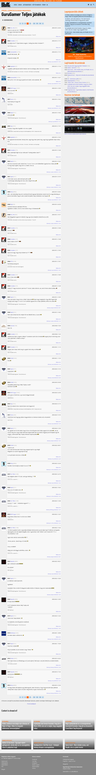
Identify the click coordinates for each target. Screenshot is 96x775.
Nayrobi (12, 561)
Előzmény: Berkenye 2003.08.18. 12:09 (53, 667)
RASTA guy (13, 88)
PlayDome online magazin (9, 756)
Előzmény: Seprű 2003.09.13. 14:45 (54, 270)
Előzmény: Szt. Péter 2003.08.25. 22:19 (53, 469)
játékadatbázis (27, 5)
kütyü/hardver (36, 5)
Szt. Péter (12, 474)
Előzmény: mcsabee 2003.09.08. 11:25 (54, 321)
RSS (2, 766)
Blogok (3, 769)
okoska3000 (13, 52)
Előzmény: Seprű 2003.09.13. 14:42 (54, 199)
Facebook (34, 759)
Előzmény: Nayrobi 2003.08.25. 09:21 (54, 307)
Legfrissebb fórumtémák (74, 62)
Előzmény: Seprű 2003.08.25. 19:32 (54, 483)
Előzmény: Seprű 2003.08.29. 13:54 (54, 423)
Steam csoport (35, 764)
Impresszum (5, 761)
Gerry (11, 191)
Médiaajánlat (5, 763)
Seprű (11, 112)
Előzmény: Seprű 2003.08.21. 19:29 (54, 628)
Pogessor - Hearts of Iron (69, 761)
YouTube (34, 761)
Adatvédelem (5, 764)
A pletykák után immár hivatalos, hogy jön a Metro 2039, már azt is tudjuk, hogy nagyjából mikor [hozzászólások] (80, 86)
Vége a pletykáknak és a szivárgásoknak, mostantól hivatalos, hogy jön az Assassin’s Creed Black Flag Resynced (78, 24)
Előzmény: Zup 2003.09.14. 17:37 (55, 121)
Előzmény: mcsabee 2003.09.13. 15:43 (54, 223)
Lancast (12, 325)
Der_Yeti (12, 28)
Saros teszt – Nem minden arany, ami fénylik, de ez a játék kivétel (78, 32)
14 (40, 23)
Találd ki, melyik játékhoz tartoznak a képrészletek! (79, 56)
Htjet (11, 204)
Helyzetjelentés (71, 80)
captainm (12, 66)
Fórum (4, 10)
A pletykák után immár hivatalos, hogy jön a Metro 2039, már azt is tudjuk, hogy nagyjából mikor (78, 28)
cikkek (20, 5)
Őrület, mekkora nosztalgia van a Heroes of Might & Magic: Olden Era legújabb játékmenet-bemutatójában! (78, 15)
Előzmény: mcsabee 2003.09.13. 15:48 (54, 187)
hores (11, 99)
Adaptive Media (66, 768)
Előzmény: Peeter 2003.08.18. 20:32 (54, 639)
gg (47, 5)
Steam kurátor (35, 766)
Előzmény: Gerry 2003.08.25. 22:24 (54, 458)
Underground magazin (68, 759)
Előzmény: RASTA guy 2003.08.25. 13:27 (53, 509)
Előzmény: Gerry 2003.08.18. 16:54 (54, 680)
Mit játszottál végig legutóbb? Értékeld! (77, 66)
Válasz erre (58, 36)
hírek (15, 5)
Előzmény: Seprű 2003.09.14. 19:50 (54, 61)
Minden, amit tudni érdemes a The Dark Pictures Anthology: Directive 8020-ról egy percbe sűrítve (77, 19)
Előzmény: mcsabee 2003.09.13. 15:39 (54, 172)
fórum (44, 5)
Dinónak (70, 73)
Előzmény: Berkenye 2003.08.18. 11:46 (53, 693)
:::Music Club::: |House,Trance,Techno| (77, 82)
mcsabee (12, 41)
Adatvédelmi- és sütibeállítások (70, 771)
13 (37, 23)
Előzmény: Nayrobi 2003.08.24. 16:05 (54, 440)
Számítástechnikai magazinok (19, 10)
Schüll (11, 358)
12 (34, 23)
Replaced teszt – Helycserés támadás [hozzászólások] (81, 75)
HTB (11, 261)
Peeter (12, 658)
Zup (11, 126)
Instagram (34, 763)
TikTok (33, 768)
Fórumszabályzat (31, 703)
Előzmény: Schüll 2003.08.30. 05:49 (54, 377)
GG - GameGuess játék (73, 78)
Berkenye (12, 633)
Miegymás (65, 764)
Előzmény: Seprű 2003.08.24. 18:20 (54, 573)
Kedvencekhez (7, 20)
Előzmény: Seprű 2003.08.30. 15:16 (54, 364)
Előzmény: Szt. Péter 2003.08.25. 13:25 (53, 496)
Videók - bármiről (72, 67)
